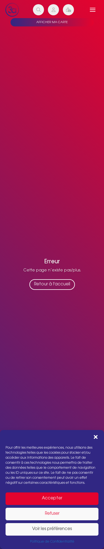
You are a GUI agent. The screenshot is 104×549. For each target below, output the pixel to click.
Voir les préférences (52, 529)
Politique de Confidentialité (52, 541)
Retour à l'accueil (52, 285)
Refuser (52, 514)
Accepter (52, 498)
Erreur (52, 262)
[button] (95, 437)
